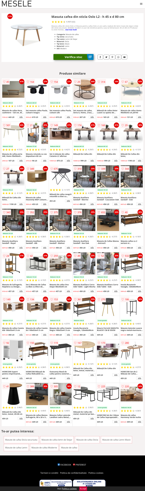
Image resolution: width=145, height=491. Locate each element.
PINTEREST (79, 464)
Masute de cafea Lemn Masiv (116, 439)
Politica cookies (95, 472)
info (21, 117)
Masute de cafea (69, 447)
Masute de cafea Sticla (87, 439)
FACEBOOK (64, 464)
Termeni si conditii (49, 472)
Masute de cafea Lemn (16, 447)
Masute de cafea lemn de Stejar (57, 439)
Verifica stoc (79, 57)
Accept (83, 488)
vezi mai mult (71, 29)
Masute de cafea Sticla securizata (21, 439)
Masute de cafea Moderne (44, 447)
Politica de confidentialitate (73, 472)
